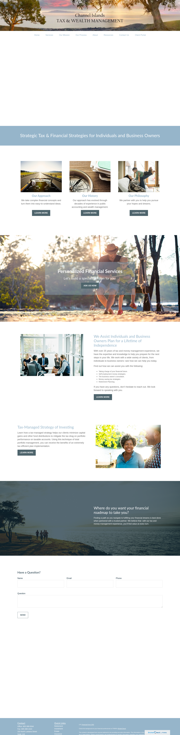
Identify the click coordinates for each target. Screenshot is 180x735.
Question (21, 593)
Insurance (58, 734)
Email (69, 578)
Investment (58, 729)
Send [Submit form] (23, 615)
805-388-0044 (28, 726)
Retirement (58, 726)
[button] (37, 35)
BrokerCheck (122, 728)
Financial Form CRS (88, 724)
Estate (56, 731)
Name (20, 578)
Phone (119, 578)
